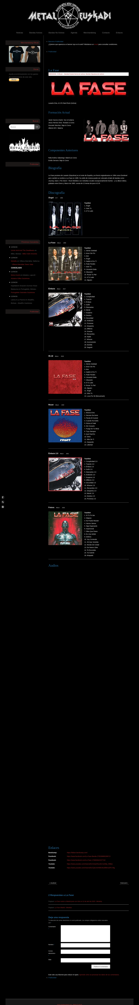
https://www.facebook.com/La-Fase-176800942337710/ (86, 860)
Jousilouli (52, 883)
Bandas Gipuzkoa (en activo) (95, 74)
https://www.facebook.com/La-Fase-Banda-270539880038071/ (88, 856)
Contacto (106, 33)
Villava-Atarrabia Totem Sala (22, 264)
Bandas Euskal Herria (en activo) (74, 74)
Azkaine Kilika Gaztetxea (20, 278)
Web (49, 959)
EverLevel (124, 883)
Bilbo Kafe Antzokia (29, 254)
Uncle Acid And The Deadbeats (22, 250)
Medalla (14, 261)
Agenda (74, 33)
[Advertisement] (89, 58)
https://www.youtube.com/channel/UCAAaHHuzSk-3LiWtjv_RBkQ (90, 864)
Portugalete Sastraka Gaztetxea (23, 292)
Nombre (51, 944)
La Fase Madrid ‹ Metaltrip (63, 907)
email (96, 44)
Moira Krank (15, 275)
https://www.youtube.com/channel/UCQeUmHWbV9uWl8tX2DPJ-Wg (91, 868)
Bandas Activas (35, 33)
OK (36, 126)
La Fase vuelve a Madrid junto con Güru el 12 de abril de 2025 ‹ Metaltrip (78, 901)
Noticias (19, 33)
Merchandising (90, 33)
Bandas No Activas (56, 33)
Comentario (51, 928)
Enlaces (119, 33)
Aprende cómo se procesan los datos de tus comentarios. (99, 975)
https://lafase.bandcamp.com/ (77, 852)
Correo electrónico (51, 953)
